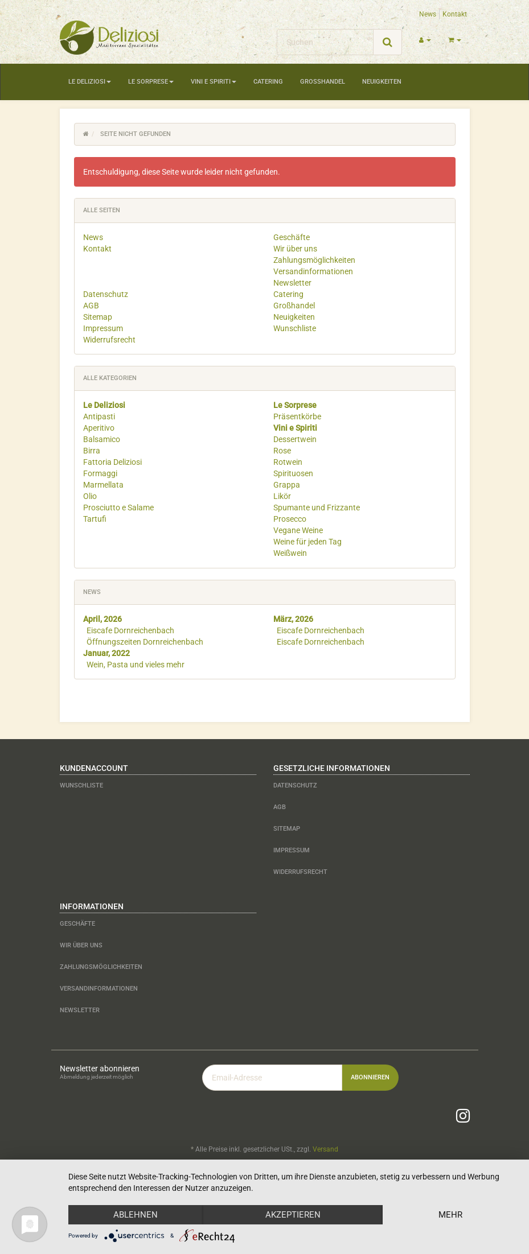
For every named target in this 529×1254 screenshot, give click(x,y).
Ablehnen (135, 1215)
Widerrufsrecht (109, 339)
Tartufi (94, 518)
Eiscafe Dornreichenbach (130, 630)
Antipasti (99, 416)
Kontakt (454, 14)
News (427, 14)
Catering (268, 81)
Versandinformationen (313, 271)
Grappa (286, 484)
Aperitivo (98, 427)
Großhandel (322, 81)
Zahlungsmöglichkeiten (314, 260)
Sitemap (97, 316)
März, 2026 (293, 619)
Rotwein (287, 462)
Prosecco (289, 518)
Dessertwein (295, 439)
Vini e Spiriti (213, 81)
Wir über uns (295, 248)
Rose (282, 450)
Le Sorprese (151, 81)
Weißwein (290, 553)
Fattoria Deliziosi (112, 462)
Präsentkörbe (297, 416)
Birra (91, 450)
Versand (325, 1149)
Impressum (103, 328)
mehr (450, 1215)
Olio (90, 496)
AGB (91, 305)
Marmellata (103, 484)
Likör (282, 496)
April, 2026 (102, 619)
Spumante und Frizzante (316, 507)
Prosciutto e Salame (118, 507)
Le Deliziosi (89, 81)
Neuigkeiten (381, 81)
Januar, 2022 (106, 653)
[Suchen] (325, 42)
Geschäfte (291, 237)
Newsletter (292, 282)
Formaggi (100, 473)
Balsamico (101, 439)
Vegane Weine (298, 530)
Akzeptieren (293, 1215)
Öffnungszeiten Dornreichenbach (145, 641)
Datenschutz (105, 294)
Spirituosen (293, 473)
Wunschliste (294, 328)
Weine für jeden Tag (307, 541)
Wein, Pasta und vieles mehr (135, 664)
